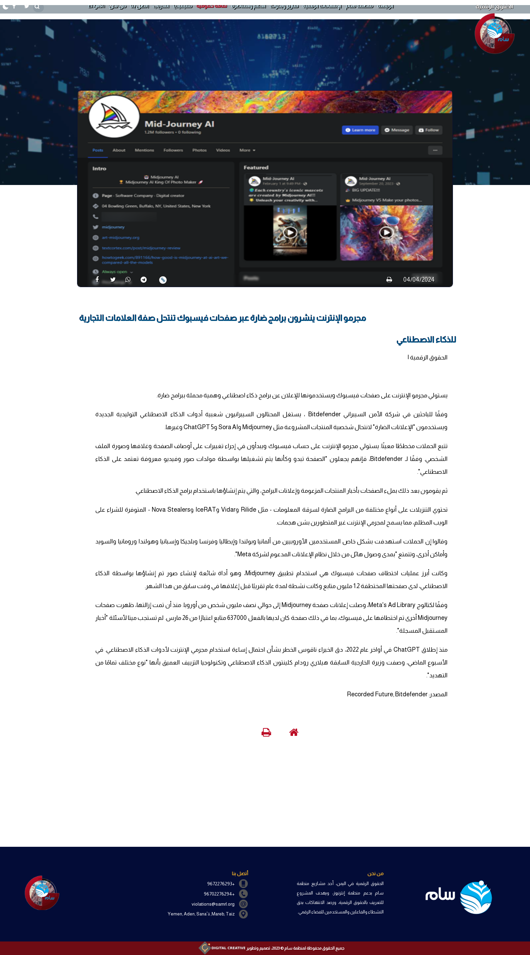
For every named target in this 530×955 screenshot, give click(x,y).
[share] (94, 279)
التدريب (161, 5)
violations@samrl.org (213, 904)
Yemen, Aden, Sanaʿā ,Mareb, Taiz (201, 913)
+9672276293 (221, 883)
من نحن (117, 5)
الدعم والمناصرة (248, 5)
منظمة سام (359, 5)
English (96, 5)
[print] (389, 279)
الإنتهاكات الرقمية (322, 5)
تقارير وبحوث (284, 5)
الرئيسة (385, 5)
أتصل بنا (139, 5)
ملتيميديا (182, 5)
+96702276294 (219, 893)
